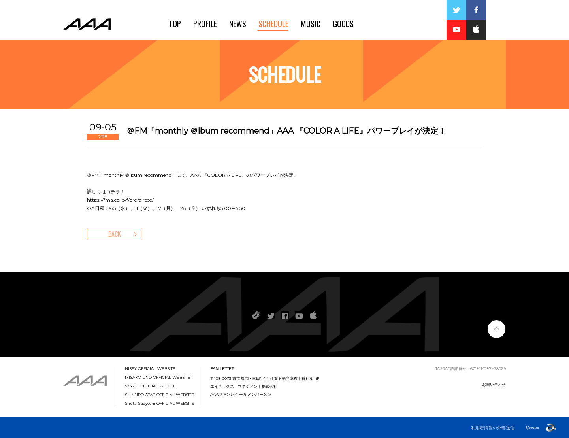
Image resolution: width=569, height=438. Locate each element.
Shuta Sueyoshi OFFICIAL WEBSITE (159, 404)
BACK (114, 234)
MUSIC (310, 24)
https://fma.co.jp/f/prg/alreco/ (120, 200)
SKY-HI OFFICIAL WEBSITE (151, 386)
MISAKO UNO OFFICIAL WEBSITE (157, 377)
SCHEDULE (273, 24)
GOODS (343, 24)
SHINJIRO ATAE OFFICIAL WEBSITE (159, 395)
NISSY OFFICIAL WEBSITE (150, 369)
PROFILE (205, 24)
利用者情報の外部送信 (492, 427)
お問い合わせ (494, 384)
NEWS (237, 24)
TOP (175, 24)
